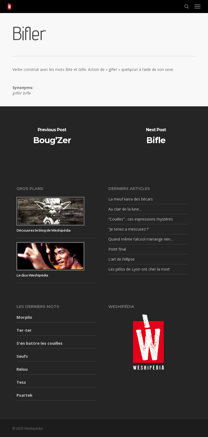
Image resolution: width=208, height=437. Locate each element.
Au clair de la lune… (125, 209)
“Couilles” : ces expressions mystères (140, 219)
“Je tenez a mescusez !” (128, 229)
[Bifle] (156, 136)
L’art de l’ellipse (121, 259)
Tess (21, 382)
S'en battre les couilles (40, 343)
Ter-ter (24, 330)
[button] (197, 6)
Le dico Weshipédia (32, 275)
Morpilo (24, 317)
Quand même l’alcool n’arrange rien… (140, 239)
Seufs (22, 356)
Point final (117, 249)
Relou (22, 369)
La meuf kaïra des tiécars (130, 199)
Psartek (24, 395)
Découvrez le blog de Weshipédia (43, 230)
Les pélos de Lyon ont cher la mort (139, 269)
